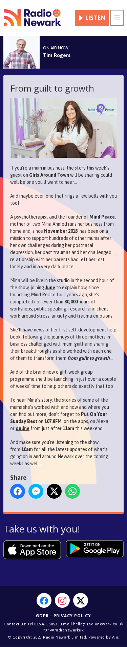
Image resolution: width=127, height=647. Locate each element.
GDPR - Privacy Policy (63, 615)
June (50, 287)
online (22, 428)
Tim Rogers (56, 55)
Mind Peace (102, 217)
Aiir (115, 637)
